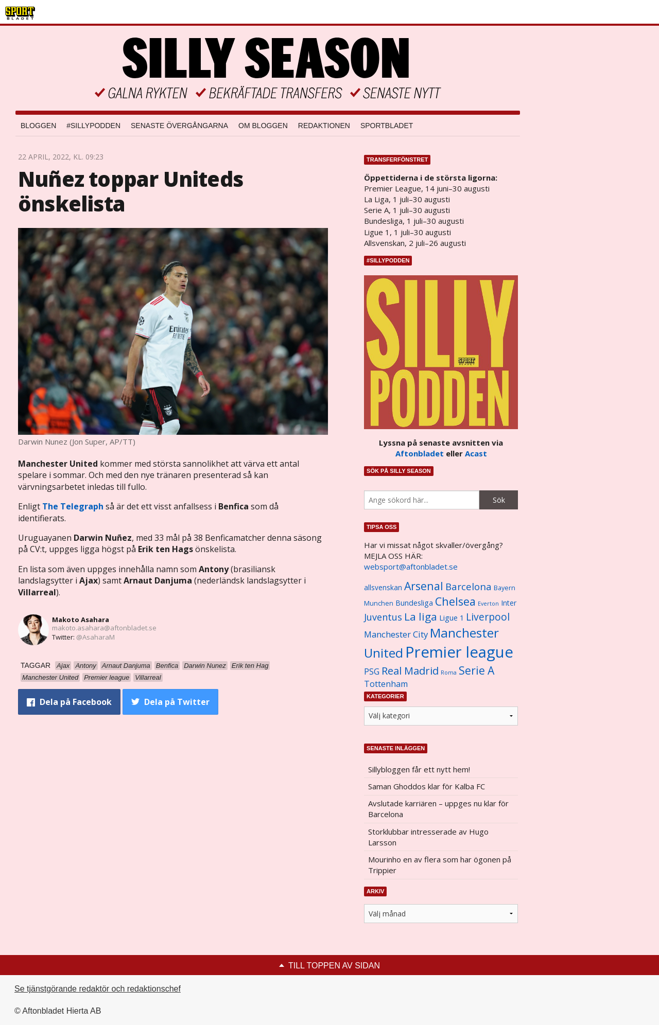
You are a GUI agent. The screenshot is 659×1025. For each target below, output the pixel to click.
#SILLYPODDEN (93, 125)
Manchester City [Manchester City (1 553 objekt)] (396, 634)
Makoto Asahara (80, 619)
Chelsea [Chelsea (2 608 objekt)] (455, 601)
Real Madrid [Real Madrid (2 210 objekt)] (410, 671)
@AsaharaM (95, 637)
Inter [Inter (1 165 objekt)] (508, 603)
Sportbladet (386, 125)
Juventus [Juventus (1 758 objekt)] (383, 617)
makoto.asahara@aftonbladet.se (104, 627)
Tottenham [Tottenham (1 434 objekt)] (386, 684)
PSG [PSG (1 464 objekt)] (371, 671)
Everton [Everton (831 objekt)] (488, 603)
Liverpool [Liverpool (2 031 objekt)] (488, 617)
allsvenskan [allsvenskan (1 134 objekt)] (383, 587)
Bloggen (38, 125)
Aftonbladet (419, 453)
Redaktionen (324, 125)
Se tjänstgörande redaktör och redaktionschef (97, 988)
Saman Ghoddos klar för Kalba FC (426, 786)
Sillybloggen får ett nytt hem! (419, 769)
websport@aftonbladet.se (411, 566)
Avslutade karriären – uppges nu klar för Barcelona (438, 808)
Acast (476, 453)
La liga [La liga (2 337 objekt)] (420, 616)
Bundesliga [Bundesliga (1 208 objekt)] (414, 603)
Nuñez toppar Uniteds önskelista (130, 191)
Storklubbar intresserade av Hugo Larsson (428, 836)
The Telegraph (72, 506)
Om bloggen (263, 125)
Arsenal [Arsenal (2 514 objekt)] (423, 585)
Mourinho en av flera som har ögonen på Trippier (439, 864)
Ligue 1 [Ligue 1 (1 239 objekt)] (451, 618)
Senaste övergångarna (179, 125)
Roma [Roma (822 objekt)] (449, 672)
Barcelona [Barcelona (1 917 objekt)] (468, 586)
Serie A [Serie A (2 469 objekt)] (476, 670)
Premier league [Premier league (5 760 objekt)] (459, 652)
